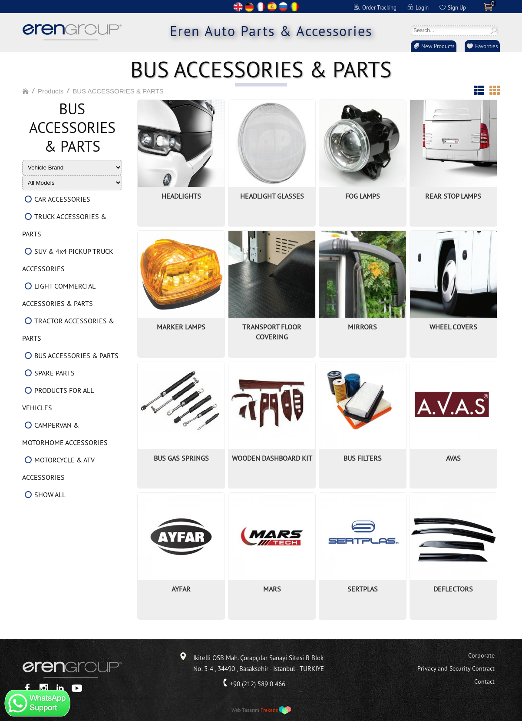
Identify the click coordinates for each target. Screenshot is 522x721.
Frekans (269, 710)
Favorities (486, 46)
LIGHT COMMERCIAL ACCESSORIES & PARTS (58, 295)
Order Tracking (379, 7)
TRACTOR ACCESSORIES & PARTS (68, 329)
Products (50, 91)
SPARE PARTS (54, 373)
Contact (484, 681)
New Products (437, 46)
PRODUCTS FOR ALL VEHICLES (57, 399)
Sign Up (457, 7)
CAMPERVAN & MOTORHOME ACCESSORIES (65, 434)
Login (422, 7)
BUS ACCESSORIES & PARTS (118, 91)
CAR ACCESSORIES (62, 199)
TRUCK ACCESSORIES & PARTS (64, 225)
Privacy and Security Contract (456, 668)
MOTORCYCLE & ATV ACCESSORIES (58, 468)
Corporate (481, 655)
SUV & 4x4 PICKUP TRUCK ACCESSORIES (67, 260)
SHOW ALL (50, 494)
